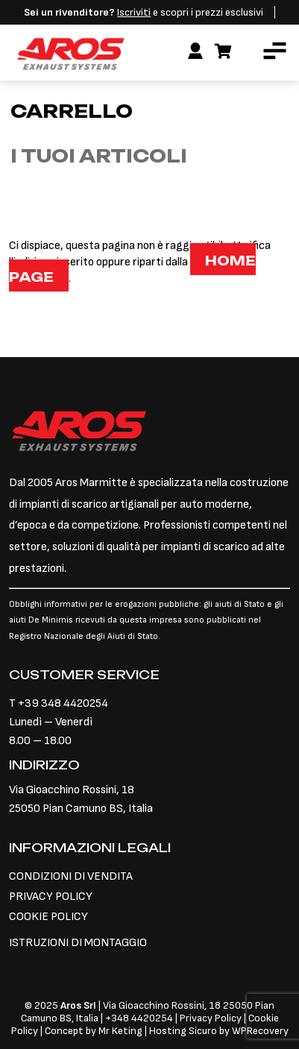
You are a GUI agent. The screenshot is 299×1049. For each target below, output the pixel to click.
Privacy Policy (212, 1018)
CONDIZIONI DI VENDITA (71, 876)
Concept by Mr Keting (93, 1030)
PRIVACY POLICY (50, 896)
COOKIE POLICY (48, 917)
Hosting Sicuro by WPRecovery (219, 1030)
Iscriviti (134, 12)
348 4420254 (142, 1018)
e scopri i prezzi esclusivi (143, 12)
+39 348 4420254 (63, 703)
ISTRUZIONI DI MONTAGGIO (78, 943)
